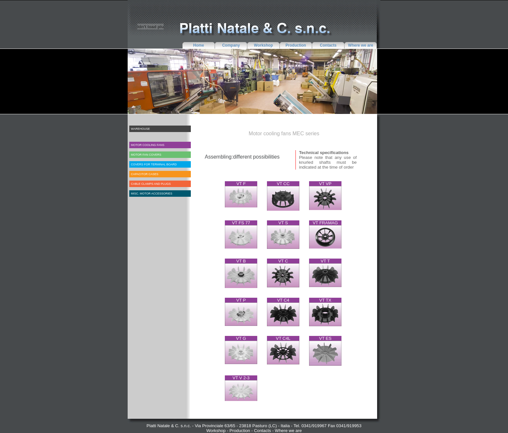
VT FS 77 (241, 222)
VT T (325, 261)
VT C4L (283, 338)
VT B (241, 261)
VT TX (325, 300)
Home (198, 45)
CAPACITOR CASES (144, 174)
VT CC (283, 183)
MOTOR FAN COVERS (146, 154)
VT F (241, 183)
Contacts (328, 45)
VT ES (325, 338)
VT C (283, 261)
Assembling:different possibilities (242, 157)
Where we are (360, 45)
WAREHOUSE (140, 128)
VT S (283, 222)
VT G (241, 338)
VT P (241, 300)
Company (231, 45)
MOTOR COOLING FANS (147, 145)
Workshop (263, 45)
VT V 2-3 (241, 377)
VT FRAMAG (325, 222)
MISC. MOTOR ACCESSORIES (151, 193)
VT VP (325, 183)
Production (295, 45)
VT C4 (283, 300)
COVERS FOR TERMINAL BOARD (154, 164)
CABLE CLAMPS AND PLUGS (151, 183)
